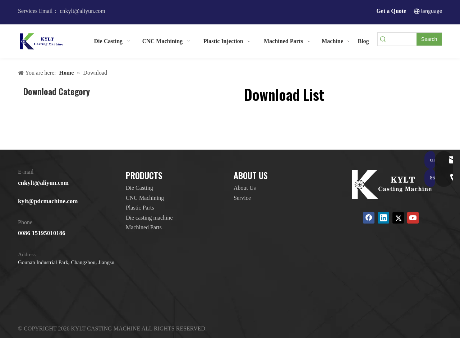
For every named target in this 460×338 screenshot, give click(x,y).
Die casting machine (149, 218)
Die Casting (139, 188)
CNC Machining (145, 198)
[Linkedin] (383, 218)
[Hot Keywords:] (429, 39)
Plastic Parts (140, 208)
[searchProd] (402, 39)
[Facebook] (368, 218)
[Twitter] (398, 218)
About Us (245, 188)
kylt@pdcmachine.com (48, 201)
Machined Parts (144, 227)
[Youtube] (413, 218)
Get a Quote (391, 11)
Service (242, 198)
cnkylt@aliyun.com (43, 182)
